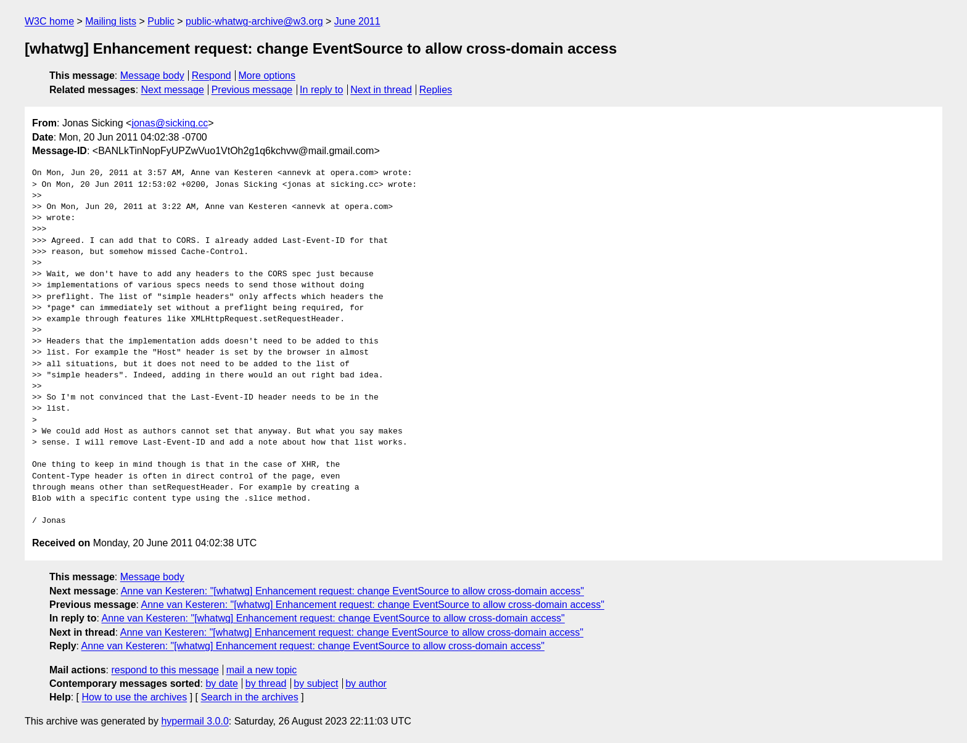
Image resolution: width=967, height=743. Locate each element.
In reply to (321, 89)
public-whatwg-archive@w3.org (254, 21)
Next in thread (381, 89)
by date (221, 683)
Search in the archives (249, 697)
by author (366, 683)
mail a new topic (261, 670)
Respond (211, 75)
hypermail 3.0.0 (194, 721)
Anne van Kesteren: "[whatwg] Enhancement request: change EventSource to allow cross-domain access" (352, 591)
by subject (316, 683)
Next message (172, 89)
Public (161, 21)
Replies (435, 89)
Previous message (252, 89)
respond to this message (164, 670)
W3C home (49, 21)
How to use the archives (134, 697)
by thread (266, 683)
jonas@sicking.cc (169, 123)
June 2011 (357, 21)
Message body (152, 75)
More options (267, 75)
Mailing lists (110, 21)
